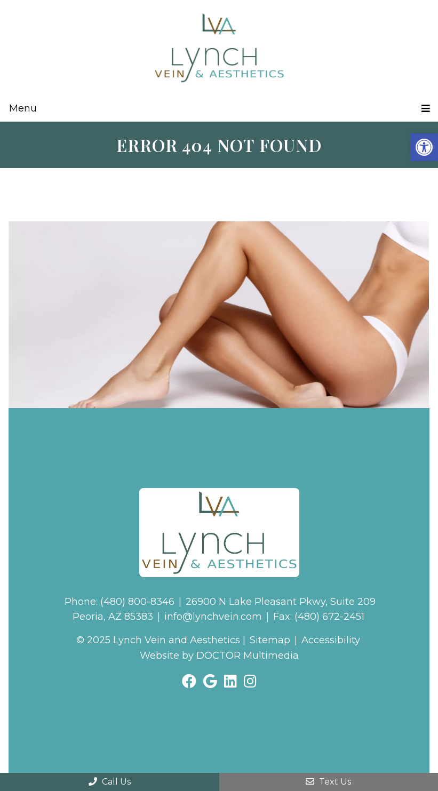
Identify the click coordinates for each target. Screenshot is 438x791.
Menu (23, 108)
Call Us (110, 782)
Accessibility (330, 640)
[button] (424, 147)
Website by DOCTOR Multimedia (219, 655)
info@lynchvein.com (213, 616)
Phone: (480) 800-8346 (119, 602)
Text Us (328, 782)
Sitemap (270, 640)
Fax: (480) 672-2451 (318, 616)
